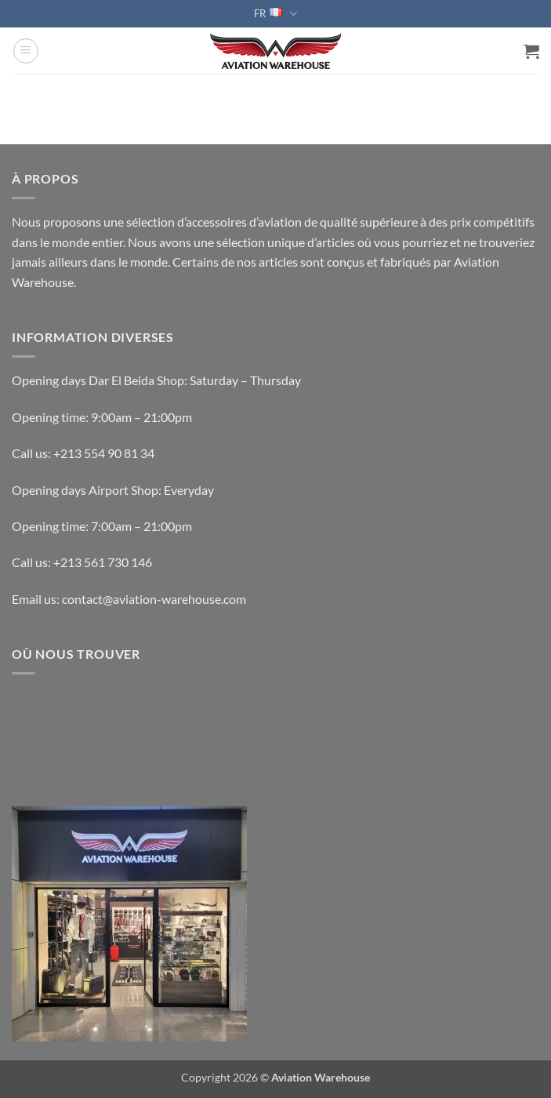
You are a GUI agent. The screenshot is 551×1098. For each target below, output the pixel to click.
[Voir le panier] (531, 51)
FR (275, 13)
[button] (25, 51)
